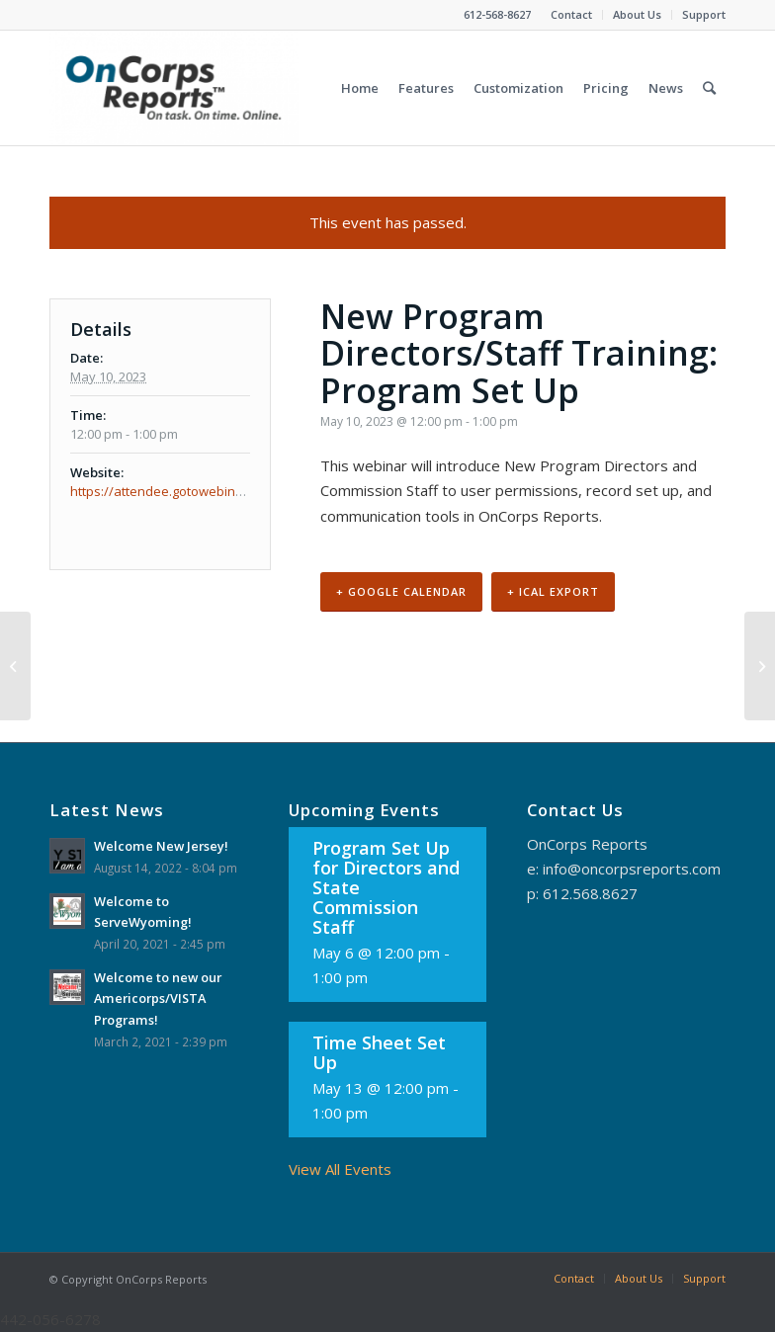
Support (704, 14)
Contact (571, 14)
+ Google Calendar (401, 591)
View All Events (340, 1169)
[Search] (709, 88)
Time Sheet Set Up (379, 1052)
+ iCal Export (553, 591)
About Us (637, 14)
